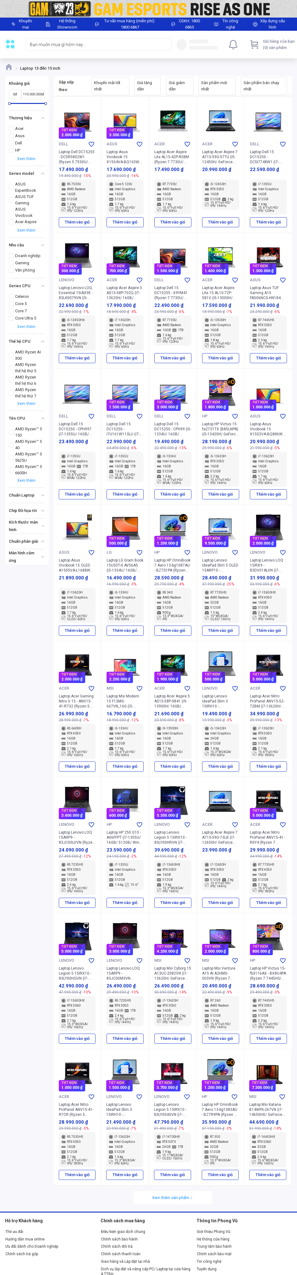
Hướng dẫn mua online (25, 1239)
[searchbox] (93, 44)
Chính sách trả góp (21, 1254)
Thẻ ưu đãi (14, 1231)
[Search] (165, 44)
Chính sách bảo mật (214, 1254)
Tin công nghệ (209, 1261)
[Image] (148, 9)
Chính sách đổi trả (117, 1246)
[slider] (9, 103)
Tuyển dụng (207, 1269)
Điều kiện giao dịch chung (123, 1231)
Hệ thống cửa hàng (213, 1239)
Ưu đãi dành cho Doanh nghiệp (31, 1246)
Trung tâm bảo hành (214, 1246)
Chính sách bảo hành (119, 1239)
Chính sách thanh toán (120, 1254)
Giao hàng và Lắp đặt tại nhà (125, 1261)
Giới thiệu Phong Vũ (213, 1231)
